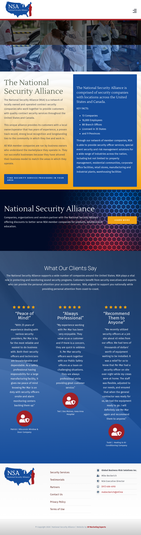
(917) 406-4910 (108, 486)
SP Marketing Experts (96, 527)
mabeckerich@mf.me (112, 492)
